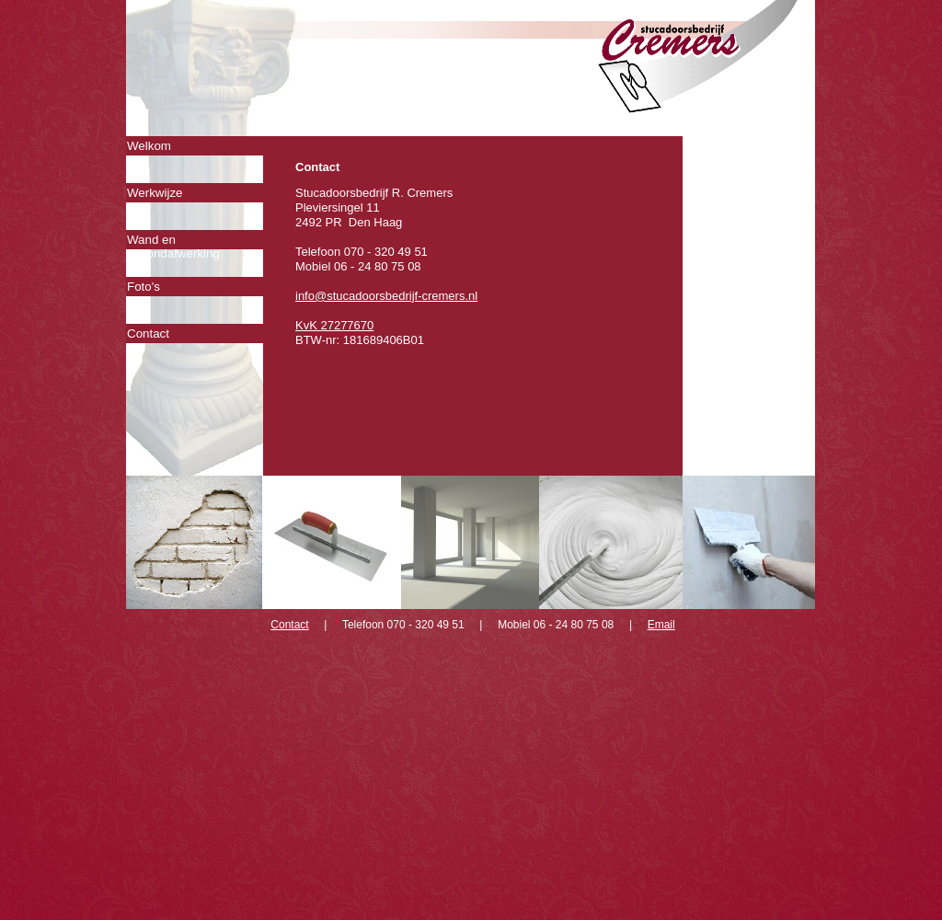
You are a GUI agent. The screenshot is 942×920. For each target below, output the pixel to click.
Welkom (149, 146)
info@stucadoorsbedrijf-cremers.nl (386, 296)
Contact (148, 333)
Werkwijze (154, 193)
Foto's (143, 286)
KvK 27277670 (334, 325)
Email (661, 624)
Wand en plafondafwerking (173, 241)
